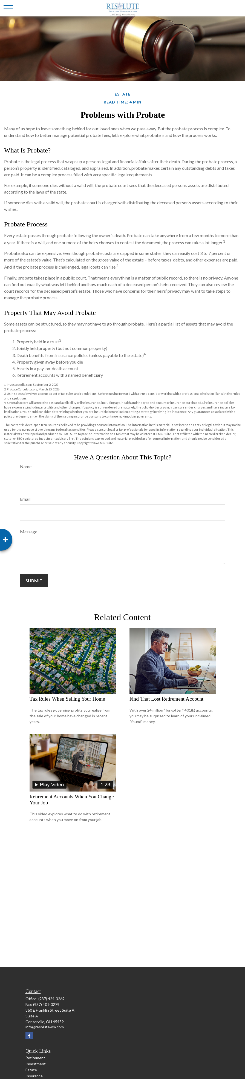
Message (28, 531)
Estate (31, 1070)
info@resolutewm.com (44, 1027)
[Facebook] (29, 1035)
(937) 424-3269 (51, 998)
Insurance (34, 1076)
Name (25, 466)
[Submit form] (34, 580)
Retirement (35, 1057)
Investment (35, 1063)
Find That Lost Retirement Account (166, 699)
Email (25, 499)
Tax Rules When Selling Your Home (67, 699)
